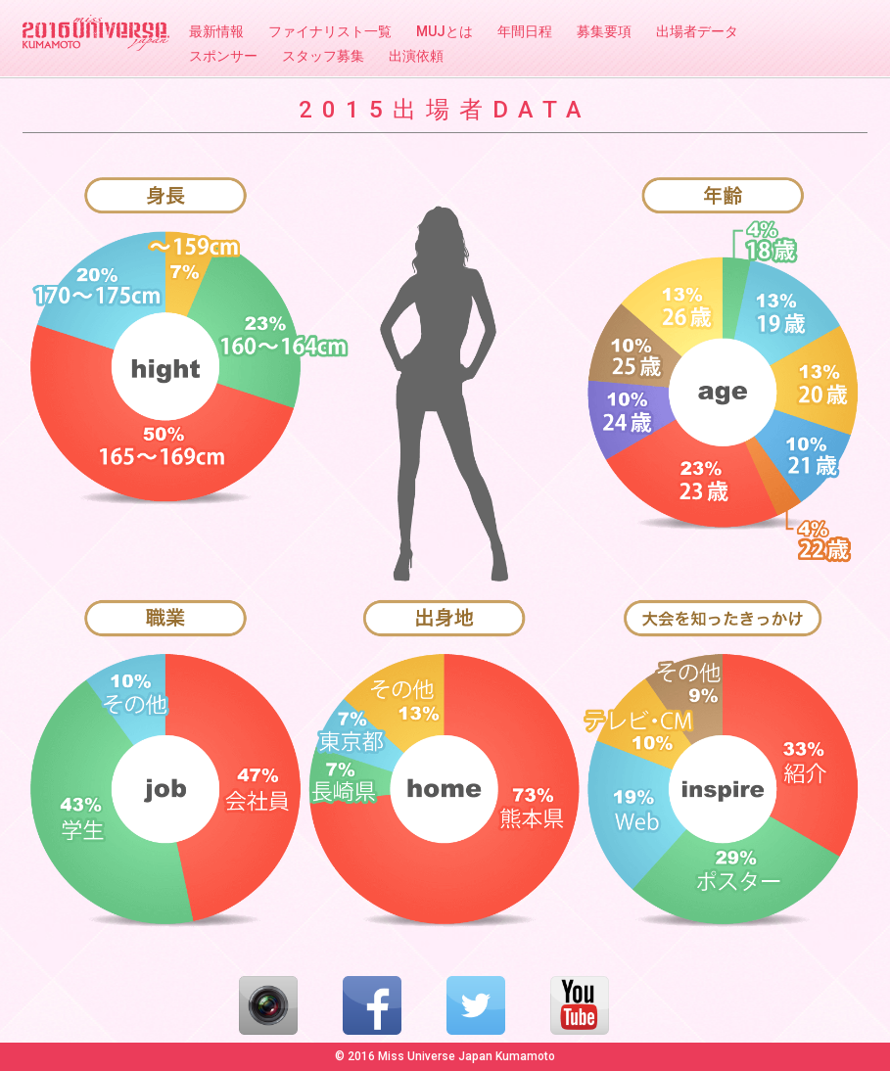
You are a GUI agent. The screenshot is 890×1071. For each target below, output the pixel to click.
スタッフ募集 (323, 56)
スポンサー (223, 56)
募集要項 (604, 31)
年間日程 (524, 31)
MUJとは (444, 31)
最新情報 (216, 31)
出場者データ (697, 31)
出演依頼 (416, 56)
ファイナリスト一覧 (330, 31)
